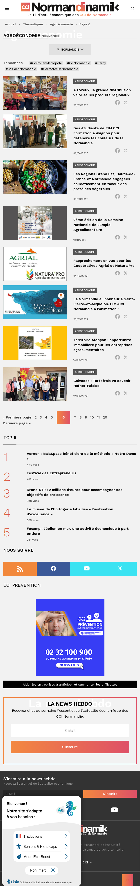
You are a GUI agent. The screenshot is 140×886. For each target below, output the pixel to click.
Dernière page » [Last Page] (17, 423)
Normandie (70, 49)
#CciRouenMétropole (46, 63)
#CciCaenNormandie (21, 69)
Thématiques (33, 24)
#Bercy (100, 63)
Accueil (10, 24)
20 (105, 417)
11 (98, 417)
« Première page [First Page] (17, 417)
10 (92, 417)
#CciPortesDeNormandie (59, 69)
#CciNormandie (78, 63)
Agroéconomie (61, 24)
